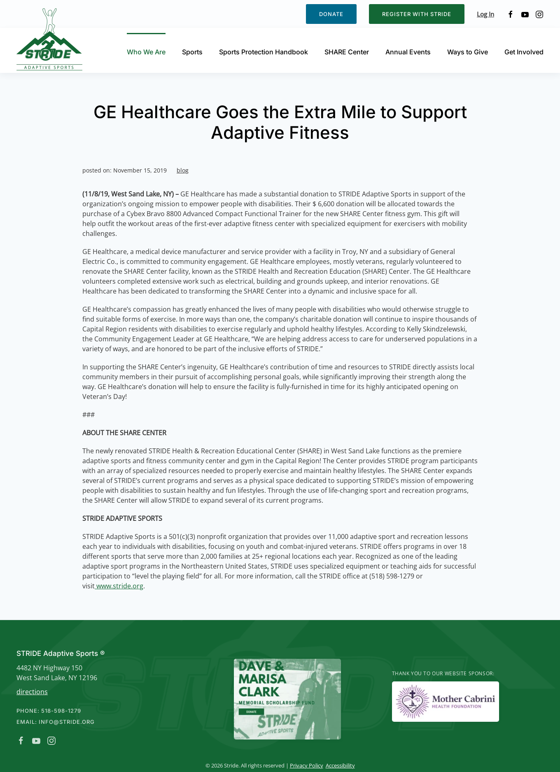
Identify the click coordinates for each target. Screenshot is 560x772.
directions (30, 691)
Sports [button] (192, 52)
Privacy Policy (304, 765)
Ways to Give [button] (467, 52)
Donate (331, 14)
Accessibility (338, 765)
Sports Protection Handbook (263, 52)
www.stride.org (119, 585)
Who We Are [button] (146, 52)
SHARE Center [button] (346, 52)
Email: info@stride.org (54, 721)
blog (183, 170)
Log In (485, 14)
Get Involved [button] (524, 52)
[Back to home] (50, 39)
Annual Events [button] (408, 52)
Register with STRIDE (416, 14)
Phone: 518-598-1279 (47, 710)
